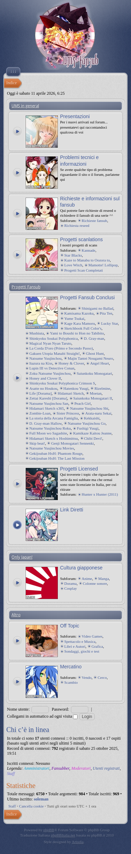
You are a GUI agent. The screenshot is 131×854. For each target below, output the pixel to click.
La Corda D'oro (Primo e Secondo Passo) (61, 348)
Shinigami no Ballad (97, 308)
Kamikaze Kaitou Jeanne (92, 433)
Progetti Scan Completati (83, 270)
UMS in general (25, 105)
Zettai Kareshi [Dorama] (48, 398)
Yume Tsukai (74, 318)
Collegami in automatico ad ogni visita (42, 716)
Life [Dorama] (40, 393)
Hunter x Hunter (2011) (100, 494)
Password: (60, 709)
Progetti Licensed (79, 469)
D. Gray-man (94, 338)
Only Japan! (22, 557)
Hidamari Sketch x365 (46, 408)
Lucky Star (109, 323)
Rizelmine (102, 388)
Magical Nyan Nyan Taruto (50, 343)
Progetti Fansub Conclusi (87, 297)
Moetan (96, 393)
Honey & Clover (71, 363)
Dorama (70, 583)
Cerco (102, 677)
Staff (11, 773)
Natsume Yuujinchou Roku (50, 428)
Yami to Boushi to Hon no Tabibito (77, 333)
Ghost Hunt (95, 353)
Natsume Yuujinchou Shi (89, 408)
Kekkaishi (92, 418)
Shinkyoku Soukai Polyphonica (53, 338)
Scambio (71, 682)
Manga (103, 578)
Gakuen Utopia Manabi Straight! (54, 353)
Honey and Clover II (45, 378)
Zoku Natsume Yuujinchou (50, 373)
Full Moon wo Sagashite (48, 433)
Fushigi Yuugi (88, 428)
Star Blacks (73, 255)
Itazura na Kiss (40, 363)
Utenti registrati (106, 768)
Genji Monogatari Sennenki (72, 443)
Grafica (97, 646)
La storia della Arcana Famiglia (53, 418)
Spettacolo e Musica (79, 641)
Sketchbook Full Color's (83, 328)
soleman (41, 799)
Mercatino (70, 666)
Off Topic (69, 626)
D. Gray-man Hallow (45, 423)
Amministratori (36, 768)
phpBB (48, 830)
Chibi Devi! (93, 438)
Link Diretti (71, 509)
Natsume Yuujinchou (45, 358)
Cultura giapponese (81, 567)
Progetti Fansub (26, 287)
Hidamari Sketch (70, 393)
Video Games (92, 636)
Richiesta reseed (76, 225)
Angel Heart (99, 363)
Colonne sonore (95, 583)
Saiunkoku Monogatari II (92, 398)
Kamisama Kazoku (79, 313)
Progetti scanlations (81, 239)
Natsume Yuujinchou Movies (51, 448)
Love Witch (73, 265)
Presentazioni (75, 116)
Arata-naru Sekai (98, 413)
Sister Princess (68, 413)
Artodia (78, 842)
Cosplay (70, 588)
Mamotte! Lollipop (103, 265)
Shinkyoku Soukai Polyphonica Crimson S (62, 383)
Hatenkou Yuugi (76, 388)
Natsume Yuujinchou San (48, 403)
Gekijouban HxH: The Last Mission (57, 458)
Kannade (88, 250)
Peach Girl (82, 403)
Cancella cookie (31, 806)
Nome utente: (18, 709)
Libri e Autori (75, 646)
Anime (87, 578)
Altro (16, 614)
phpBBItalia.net (63, 835)
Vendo (87, 677)
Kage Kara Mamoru (79, 323)
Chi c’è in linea (27, 729)
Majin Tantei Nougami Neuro (90, 358)
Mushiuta (36, 333)
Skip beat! (37, 443)
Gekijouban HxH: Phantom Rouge (55, 453)
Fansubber (60, 768)
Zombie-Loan (39, 413)
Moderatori (80, 768)
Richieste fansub (94, 220)
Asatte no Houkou (43, 388)
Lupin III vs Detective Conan (51, 368)
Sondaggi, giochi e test (81, 651)
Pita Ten (106, 313)
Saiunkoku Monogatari (94, 373)
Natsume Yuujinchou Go (86, 423)
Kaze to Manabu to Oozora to (87, 260)
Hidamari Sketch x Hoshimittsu (53, 438)
